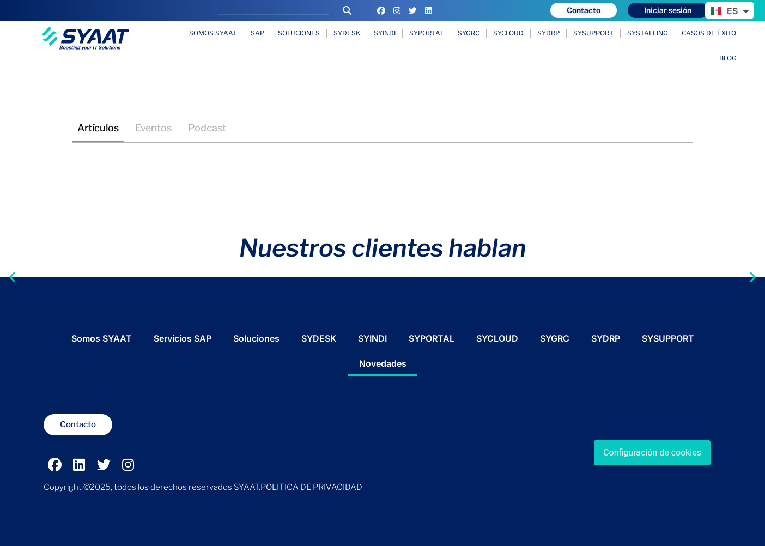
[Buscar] (347, 10)
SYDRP (548, 33)
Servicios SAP (182, 338)
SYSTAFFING (647, 33)
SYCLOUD (508, 33)
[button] (12, 263)
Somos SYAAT (213, 33)
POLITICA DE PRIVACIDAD (311, 487)
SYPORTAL (426, 33)
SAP (257, 33)
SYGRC (468, 33)
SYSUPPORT (593, 33)
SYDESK (346, 33)
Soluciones (299, 33)
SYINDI (385, 33)
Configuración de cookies (652, 452)
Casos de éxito (709, 33)
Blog (728, 58)
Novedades (382, 363)
